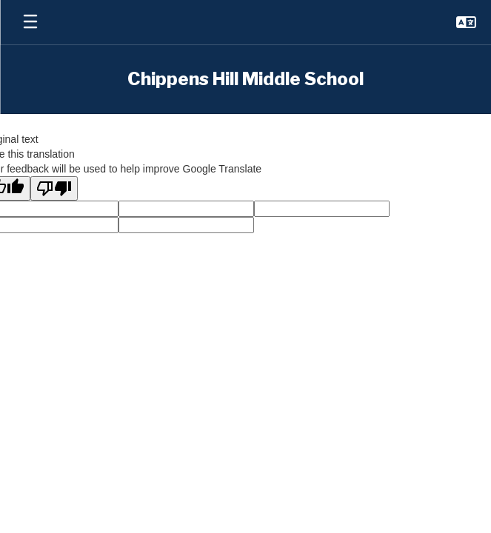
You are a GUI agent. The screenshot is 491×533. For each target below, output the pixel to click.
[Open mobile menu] (30, 22)
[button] (466, 22)
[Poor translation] (54, 188)
